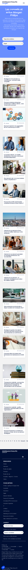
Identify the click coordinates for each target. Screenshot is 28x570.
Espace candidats (9, 532)
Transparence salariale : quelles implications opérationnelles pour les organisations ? (13, 408)
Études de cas (6, 474)
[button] (3, 567)
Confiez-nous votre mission (9, 529)
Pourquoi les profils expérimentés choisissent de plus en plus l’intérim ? (14, 202)
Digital (4, 493)
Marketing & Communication (9, 513)
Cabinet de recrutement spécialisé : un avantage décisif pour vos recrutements (13, 255)
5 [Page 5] (8, 441)
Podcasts (5, 471)
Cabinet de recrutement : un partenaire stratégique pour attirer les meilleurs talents (13, 279)
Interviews (5, 466)
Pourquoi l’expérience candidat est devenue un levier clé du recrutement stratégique (14, 432)
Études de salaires (7, 469)
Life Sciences (6, 511)
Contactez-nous (8, 525)
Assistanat (5, 488)
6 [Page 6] (10, 441)
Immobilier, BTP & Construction (10, 500)
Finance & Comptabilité (8, 498)
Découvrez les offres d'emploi (10, 536)
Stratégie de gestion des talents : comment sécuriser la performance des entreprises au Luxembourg (13, 331)
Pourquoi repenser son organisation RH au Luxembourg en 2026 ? (13, 126)
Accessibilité (13, 546)
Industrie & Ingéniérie (8, 503)
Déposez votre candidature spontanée (12, 538)
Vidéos (4, 479)
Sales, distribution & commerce (10, 518)
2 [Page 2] (2, 441)
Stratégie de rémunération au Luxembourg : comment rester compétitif (12, 80)
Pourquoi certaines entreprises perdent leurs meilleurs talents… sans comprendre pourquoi (14, 104)
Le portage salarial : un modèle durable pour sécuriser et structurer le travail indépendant (13, 156)
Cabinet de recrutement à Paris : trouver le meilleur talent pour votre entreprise (13, 232)
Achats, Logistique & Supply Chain (11, 485)
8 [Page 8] (14, 441)
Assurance (5, 490)
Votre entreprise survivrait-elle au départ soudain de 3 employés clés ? (14, 307)
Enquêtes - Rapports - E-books (10, 476)
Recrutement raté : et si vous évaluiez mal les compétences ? (14, 179)
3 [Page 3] (4, 441)
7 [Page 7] (12, 441)
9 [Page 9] (16, 441)
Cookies (12, 549)
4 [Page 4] (6, 441)
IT (3, 506)
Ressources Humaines (8, 516)
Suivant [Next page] (23, 441)
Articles (5, 463)
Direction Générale (7, 495)
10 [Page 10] (19, 441)
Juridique (5, 508)
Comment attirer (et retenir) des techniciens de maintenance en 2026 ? (14, 355)
